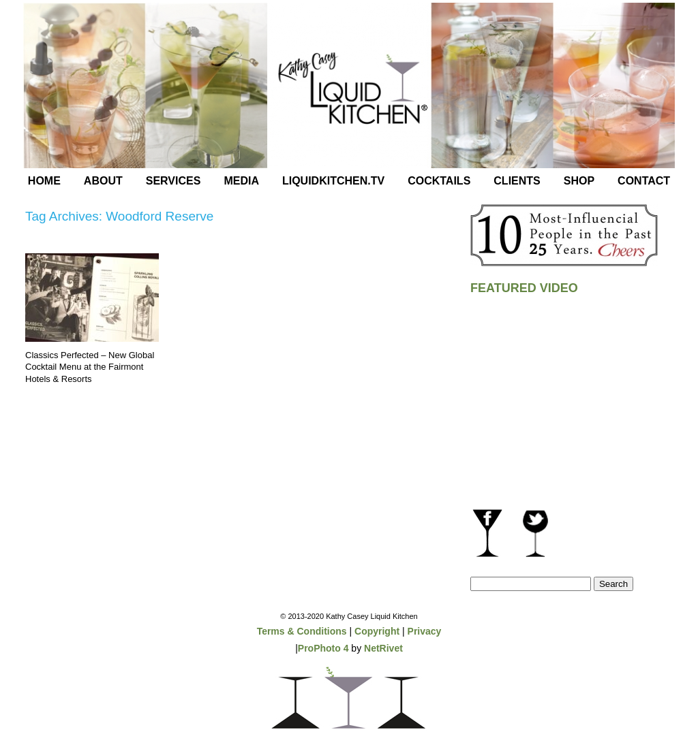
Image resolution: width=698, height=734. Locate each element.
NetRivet (383, 648)
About (103, 181)
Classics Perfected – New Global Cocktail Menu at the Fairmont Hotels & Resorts (89, 367)
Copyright (376, 631)
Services (173, 181)
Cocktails (439, 181)
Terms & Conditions (302, 631)
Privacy (425, 631)
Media (241, 181)
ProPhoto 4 (323, 648)
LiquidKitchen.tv (333, 181)
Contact (644, 181)
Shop (579, 181)
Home (44, 181)
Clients (517, 181)
